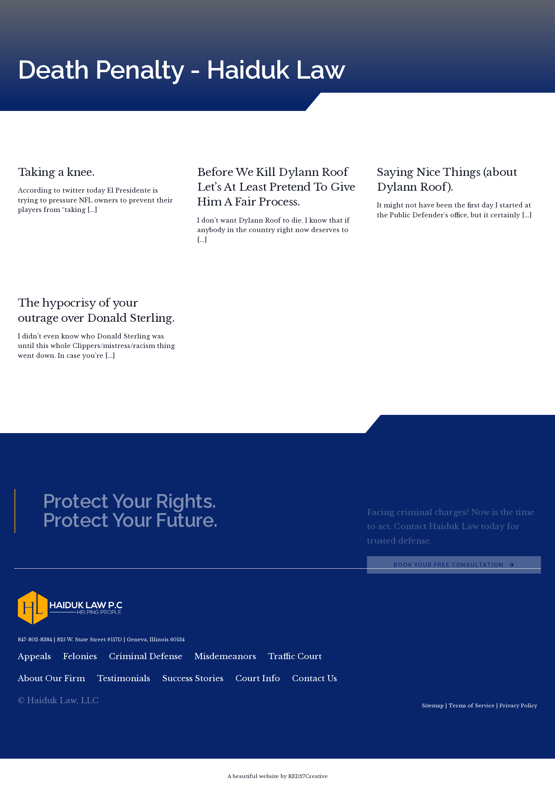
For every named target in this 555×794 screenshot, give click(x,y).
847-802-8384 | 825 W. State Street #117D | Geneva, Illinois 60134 (101, 639)
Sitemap (433, 705)
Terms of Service (472, 705)
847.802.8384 (443, 16)
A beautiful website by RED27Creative (278, 776)
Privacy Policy (518, 705)
